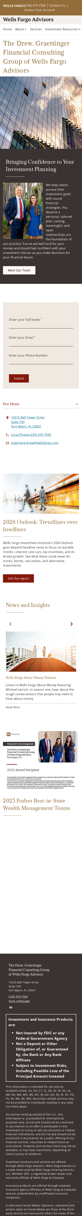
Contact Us (57, 5)
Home (7, 29)
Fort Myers (11, 404)
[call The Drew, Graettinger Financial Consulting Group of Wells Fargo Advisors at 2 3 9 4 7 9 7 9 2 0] (31, 435)
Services (36, 29)
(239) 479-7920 (35, 5)
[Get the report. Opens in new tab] (18, 578)
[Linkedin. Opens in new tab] (11, 1007)
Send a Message (19, 1001)
